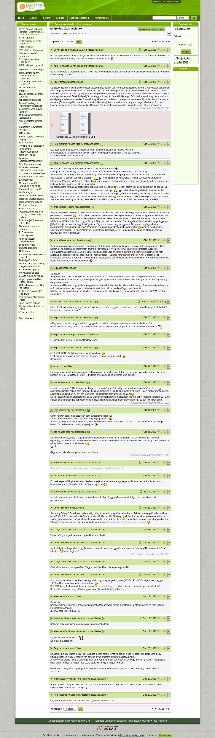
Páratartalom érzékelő (30, 189)
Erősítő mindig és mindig (31, 276)
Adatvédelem (77, 721)
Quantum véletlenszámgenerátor (30, 159)
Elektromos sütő (27, 208)
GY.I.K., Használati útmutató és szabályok (106, 721)
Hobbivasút (157, 1)
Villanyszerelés (26, 312)
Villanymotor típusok (29, 269)
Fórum (46, 18)
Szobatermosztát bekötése (32, 173)
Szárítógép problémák (30, 164)
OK (194, 18)
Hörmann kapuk (27, 155)
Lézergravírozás (27, 245)
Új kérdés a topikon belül (151, 29)
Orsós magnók (26, 192)
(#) (51, 50)
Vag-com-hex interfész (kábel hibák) (30, 280)
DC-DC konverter (27, 87)
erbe (56, 207)
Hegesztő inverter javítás (31, 199)
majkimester (60, 678)
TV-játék (23, 130)
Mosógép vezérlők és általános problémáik (29, 184)
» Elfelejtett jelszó (182, 58)
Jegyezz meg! (186, 44)
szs (55, 382)
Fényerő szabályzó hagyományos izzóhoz (30, 104)
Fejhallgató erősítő (28, 260)
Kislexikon (176, 1)
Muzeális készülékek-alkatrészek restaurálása (31, 168)
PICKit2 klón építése (29, 273)
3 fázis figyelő (26, 235)
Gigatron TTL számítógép (31, 69)
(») (103, 50)
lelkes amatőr (60, 596)
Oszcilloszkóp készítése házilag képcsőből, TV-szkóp (31, 214)
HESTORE (167, 1)
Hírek (21, 18)
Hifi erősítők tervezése (30, 100)
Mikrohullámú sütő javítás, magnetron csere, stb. (32, 265)
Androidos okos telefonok (66, 28)
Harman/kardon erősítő (30, 202)
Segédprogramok (79, 18)
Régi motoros (60, 144)
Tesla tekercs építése (29, 303)
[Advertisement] (187, 128)
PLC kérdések (26, 232)
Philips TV (24, 90)
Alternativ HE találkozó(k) (31, 176)
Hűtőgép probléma (28, 248)
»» (80, 709)
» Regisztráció (181, 62)
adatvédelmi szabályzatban (131, 735)
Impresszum (135, 721)
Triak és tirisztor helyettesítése (27, 240)
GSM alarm (24, 251)
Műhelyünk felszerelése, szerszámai (31, 116)
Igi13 (64, 33)
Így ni (53, 446)
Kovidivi (57, 301)
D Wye (57, 529)
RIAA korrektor (26, 142)
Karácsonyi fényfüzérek (30, 127)
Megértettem (165, 735)
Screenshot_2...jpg (65, 137)
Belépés (186, 51)
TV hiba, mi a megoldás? (31, 146)
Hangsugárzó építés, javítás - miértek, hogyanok (29, 76)
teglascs (58, 268)
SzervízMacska (61, 82)
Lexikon (60, 18)
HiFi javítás (24, 133)
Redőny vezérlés (27, 205)
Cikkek (33, 18)
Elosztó (147, 721)
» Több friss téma (25, 318)
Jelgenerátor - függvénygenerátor (29, 150)
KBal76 (82, 50)
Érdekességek (26, 180)
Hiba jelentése (160, 721)
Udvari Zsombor (61, 50)
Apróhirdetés (102, 18)
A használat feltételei (58, 721)
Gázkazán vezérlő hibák (31, 195)
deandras (58, 618)
